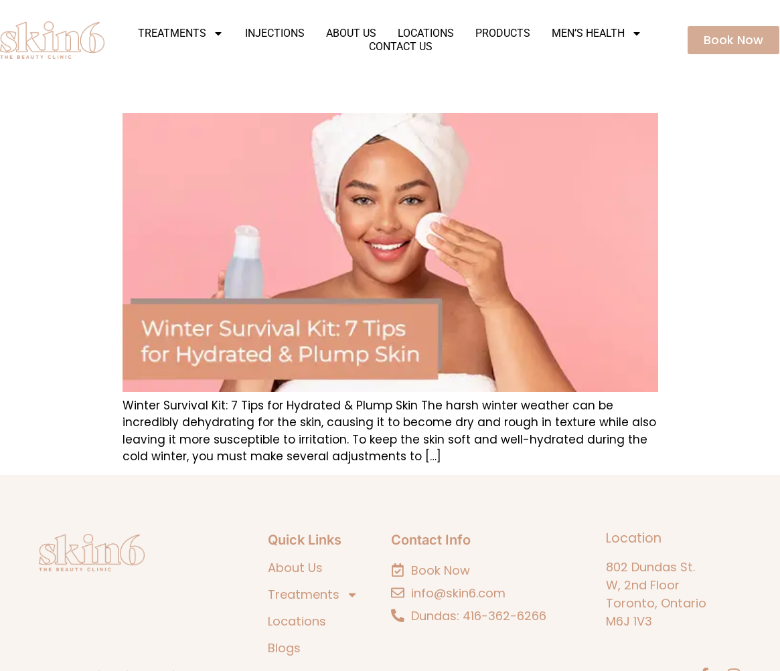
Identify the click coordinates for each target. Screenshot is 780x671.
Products (502, 33)
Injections (275, 33)
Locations (426, 33)
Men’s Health (597, 33)
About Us (351, 33)
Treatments (181, 33)
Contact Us (401, 46)
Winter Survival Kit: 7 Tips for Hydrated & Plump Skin (300, 93)
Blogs (284, 648)
